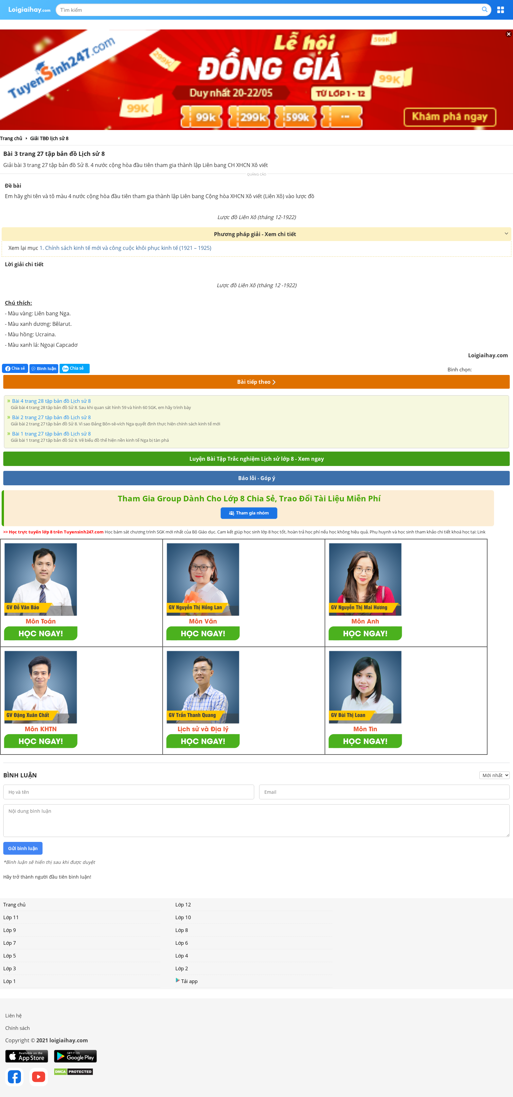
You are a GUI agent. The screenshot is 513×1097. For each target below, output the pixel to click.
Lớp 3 (9, 968)
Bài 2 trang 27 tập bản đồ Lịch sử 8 (51, 417)
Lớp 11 (11, 917)
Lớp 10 (183, 917)
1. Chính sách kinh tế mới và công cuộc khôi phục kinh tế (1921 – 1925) (125, 247)
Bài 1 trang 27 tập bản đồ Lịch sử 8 (51, 433)
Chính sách (17, 1028)
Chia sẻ (15, 368)
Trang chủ (14, 904)
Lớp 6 (181, 942)
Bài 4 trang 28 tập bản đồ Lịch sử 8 (51, 401)
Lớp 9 (9, 930)
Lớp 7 (9, 942)
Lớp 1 (9, 981)
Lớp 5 (9, 955)
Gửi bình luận (23, 848)
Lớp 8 (181, 930)
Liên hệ (13, 1015)
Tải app (186, 980)
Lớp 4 (181, 955)
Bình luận (43, 368)
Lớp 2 (181, 968)
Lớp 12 (183, 904)
